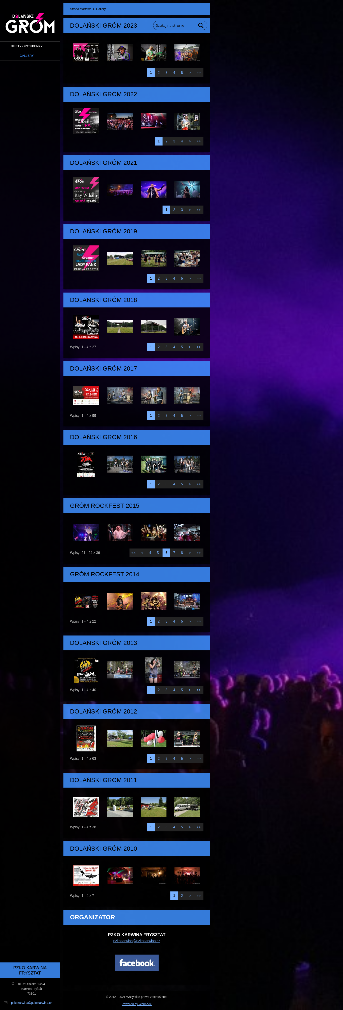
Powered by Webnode (137, 1004)
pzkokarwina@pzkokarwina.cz (136, 941)
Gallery (27, 55)
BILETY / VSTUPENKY (26, 46)
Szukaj (201, 25)
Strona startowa (80, 9)
